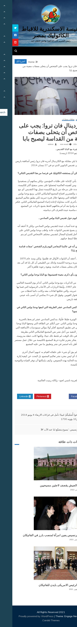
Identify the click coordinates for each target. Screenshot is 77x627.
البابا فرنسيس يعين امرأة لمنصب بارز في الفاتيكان (41, 535)
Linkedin (12, 396)
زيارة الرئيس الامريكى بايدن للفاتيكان (49, 585)
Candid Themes (38, 620)
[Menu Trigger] (69, 6)
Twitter (47, 396)
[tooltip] (3, 28)
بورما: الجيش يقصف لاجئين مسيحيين (50, 485)
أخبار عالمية (67, 120)
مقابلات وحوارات (56, 120)
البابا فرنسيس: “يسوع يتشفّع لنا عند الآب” (51, 429)
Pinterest (30, 396)
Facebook (65, 396)
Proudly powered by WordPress (24, 616)
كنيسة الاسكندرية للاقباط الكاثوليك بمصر (38, 32)
